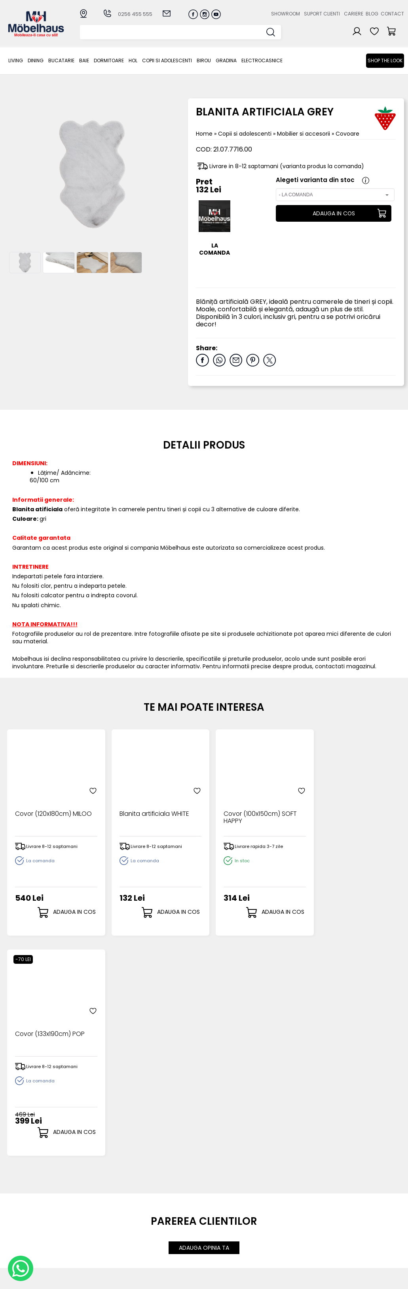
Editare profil (217, 1235)
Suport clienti (322, 13)
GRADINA (226, 60)
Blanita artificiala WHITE (150, 811)
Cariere (353, 13)
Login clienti (216, 1203)
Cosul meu (215, 1222)
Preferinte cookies (283, 1229)
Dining (36, 60)
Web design (358, 1279)
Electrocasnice (262, 60)
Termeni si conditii (168, 1216)
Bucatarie (61, 60)
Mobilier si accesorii (304, 134)
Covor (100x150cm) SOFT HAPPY (251, 814)
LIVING (15, 60)
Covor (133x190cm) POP (350, 811)
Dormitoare (109, 60)
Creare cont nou (223, 1197)
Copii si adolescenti (167, 60)
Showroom (285, 13)
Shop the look (385, 60)
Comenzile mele (223, 1229)
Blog (372, 13)
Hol (133, 60)
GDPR (150, 1256)
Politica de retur (164, 1249)
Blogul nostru (275, 1216)
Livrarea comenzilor (170, 1210)
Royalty (394, 1279)
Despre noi (272, 1197)
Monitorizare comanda (159, 1239)
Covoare (347, 134)
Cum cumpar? (163, 1197)
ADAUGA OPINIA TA (204, 1028)
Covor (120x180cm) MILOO (53, 811)
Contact (392, 13)
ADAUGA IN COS (333, 213)
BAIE (84, 60)
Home (204, 134)
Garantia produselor (157, 1226)
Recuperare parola (226, 1210)
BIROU (204, 60)
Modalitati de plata (169, 1203)
